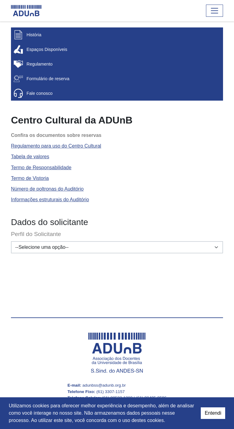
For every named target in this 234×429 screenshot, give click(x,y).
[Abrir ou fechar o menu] (214, 11)
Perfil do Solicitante (36, 234)
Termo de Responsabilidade (41, 167)
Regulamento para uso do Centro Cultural (56, 145)
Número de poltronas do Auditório (47, 188)
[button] (167, 421)
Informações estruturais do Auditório (50, 199)
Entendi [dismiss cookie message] (213, 413)
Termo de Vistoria (30, 178)
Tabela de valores (30, 156)
